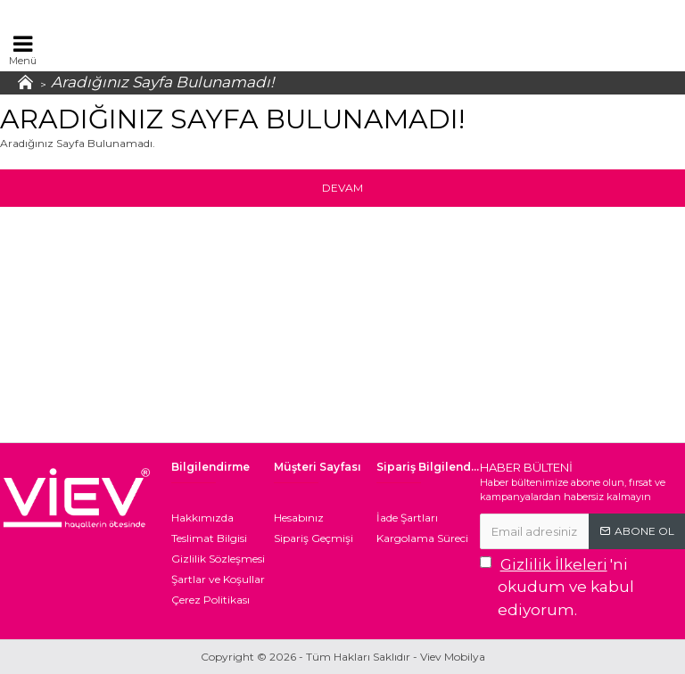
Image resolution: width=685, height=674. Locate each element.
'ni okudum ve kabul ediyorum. (557, 586)
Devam (342, 187)
